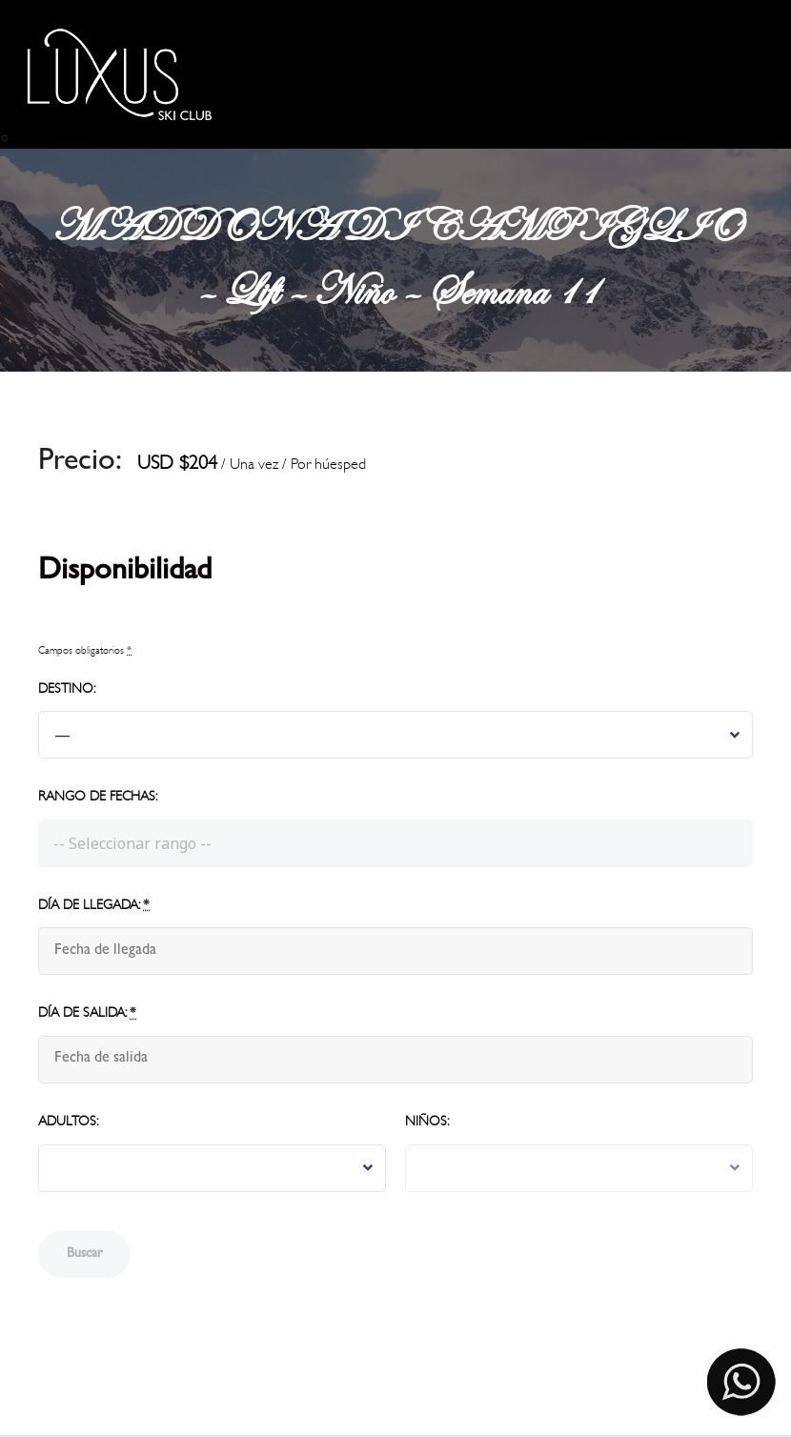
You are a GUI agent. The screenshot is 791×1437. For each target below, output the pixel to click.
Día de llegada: (94, 905)
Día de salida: (87, 1012)
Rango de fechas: (97, 796)
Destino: (66, 688)
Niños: (427, 1121)
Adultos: (68, 1121)
